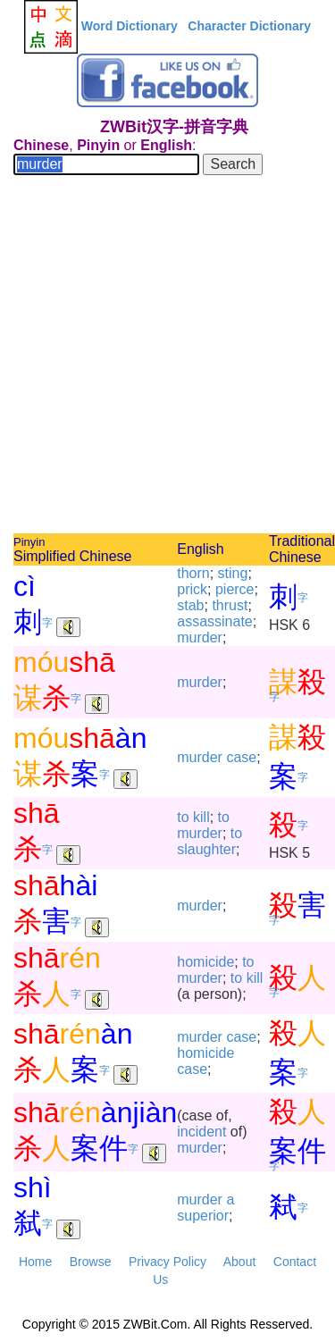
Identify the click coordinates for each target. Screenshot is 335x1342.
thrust (229, 605)
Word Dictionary (129, 26)
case (241, 757)
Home (35, 1261)
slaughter (206, 849)
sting (233, 573)
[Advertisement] (167, 356)
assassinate (215, 621)
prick (192, 589)
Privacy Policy (167, 1261)
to (182, 817)
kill (201, 817)
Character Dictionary (249, 26)
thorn (193, 573)
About (239, 1261)
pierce (235, 589)
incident (201, 1131)
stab (190, 605)
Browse (91, 1261)
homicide (205, 961)
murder (199, 637)
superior (203, 1215)
